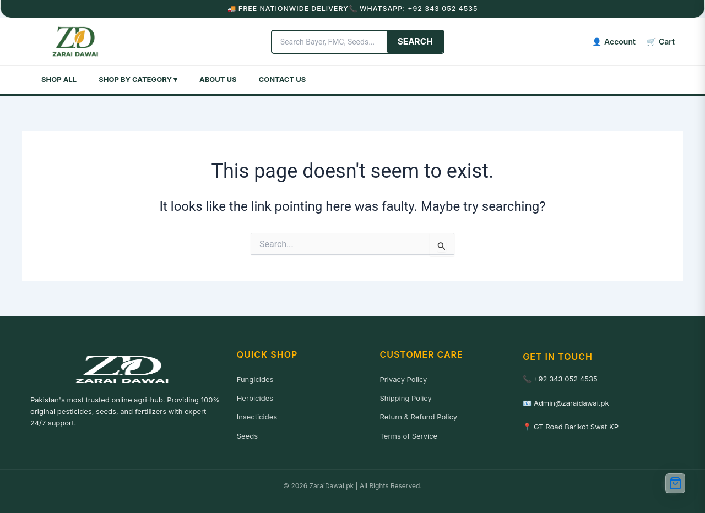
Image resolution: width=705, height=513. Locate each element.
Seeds (247, 434)
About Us (218, 78)
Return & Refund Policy (418, 415)
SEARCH (454, 40)
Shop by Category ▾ (138, 78)
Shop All (59, 78)
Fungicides (255, 378)
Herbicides (255, 396)
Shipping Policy (405, 396)
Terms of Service (408, 434)
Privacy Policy (403, 378)
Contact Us (282, 78)
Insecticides (257, 415)
